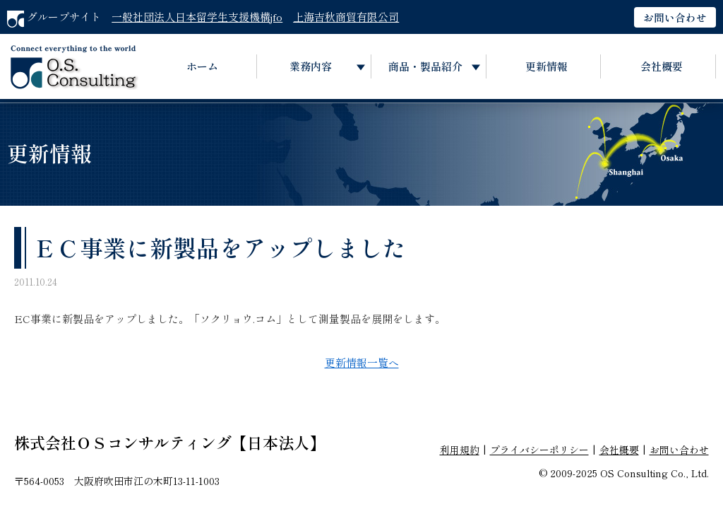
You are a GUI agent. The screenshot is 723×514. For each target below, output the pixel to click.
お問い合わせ (675, 17)
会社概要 (661, 66)
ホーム (202, 66)
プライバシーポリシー (539, 450)
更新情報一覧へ (362, 362)
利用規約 (459, 450)
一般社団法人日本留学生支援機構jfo (197, 16)
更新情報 (546, 66)
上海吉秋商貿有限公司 (346, 16)
